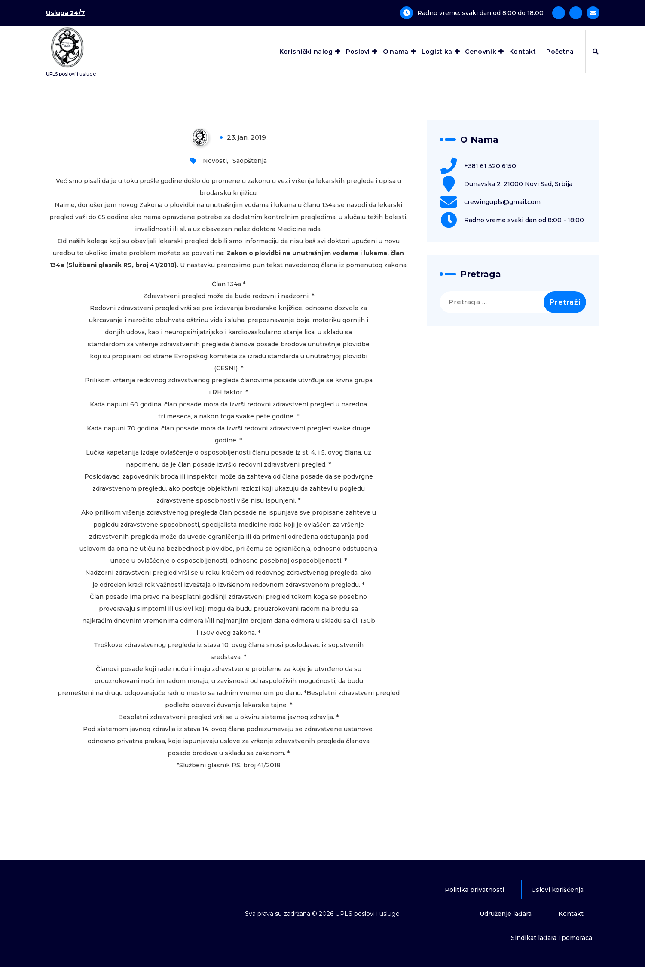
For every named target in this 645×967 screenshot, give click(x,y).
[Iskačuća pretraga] (595, 51)
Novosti (215, 161)
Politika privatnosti (474, 890)
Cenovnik (480, 51)
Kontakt (522, 51)
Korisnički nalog (306, 51)
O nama (396, 51)
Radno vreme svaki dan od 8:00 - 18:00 (524, 220)
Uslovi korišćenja (557, 890)
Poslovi (358, 51)
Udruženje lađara (506, 914)
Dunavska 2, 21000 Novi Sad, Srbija (518, 184)
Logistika (437, 51)
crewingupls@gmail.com (502, 202)
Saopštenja (249, 161)
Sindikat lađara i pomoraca (551, 938)
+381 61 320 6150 (490, 166)
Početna (560, 51)
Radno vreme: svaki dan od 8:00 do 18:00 (480, 13)
